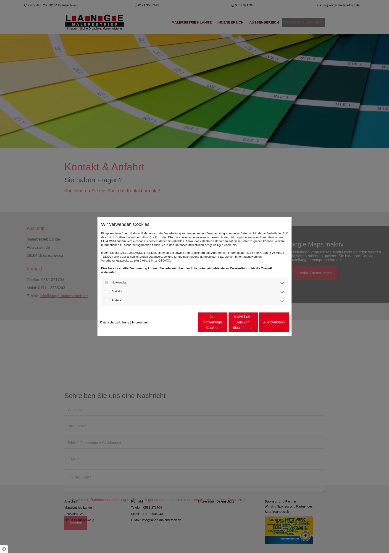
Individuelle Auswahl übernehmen (224, 322)
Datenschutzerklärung (114, 322)
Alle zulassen (267, 322)
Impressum (139, 322)
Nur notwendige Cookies (181, 322)
